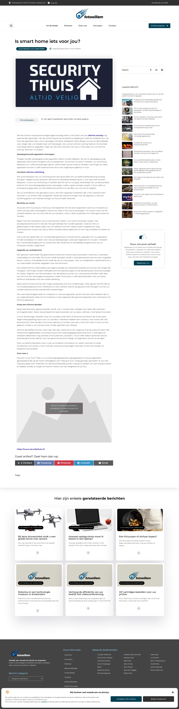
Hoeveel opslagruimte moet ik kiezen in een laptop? (86, 537)
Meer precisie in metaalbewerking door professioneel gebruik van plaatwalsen (148, 188)
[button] (173, 692)
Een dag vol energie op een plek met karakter (149, 178)
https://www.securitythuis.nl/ (31, 449)
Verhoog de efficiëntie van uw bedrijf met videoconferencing (86, 593)
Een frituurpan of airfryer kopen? (138, 536)
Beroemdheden (71, 668)
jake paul (154, 655)
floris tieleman (157, 670)
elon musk (128, 667)
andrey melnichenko (132, 655)
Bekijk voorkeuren (158, 699)
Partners (68, 25)
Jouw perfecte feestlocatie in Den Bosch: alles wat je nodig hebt (147, 161)
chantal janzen (103, 661)
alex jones (128, 664)
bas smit (127, 661)
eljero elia (128, 673)
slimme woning (95, 135)
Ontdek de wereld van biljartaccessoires (143, 144)
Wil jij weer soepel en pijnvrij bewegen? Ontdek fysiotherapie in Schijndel (148, 110)
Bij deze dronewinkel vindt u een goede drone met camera (37, 537)
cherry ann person (104, 658)
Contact (112, 25)
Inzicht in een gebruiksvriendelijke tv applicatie (149, 195)
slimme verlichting (35, 172)
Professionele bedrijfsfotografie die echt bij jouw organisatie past (148, 101)
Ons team (97, 25)
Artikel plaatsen (71, 682)
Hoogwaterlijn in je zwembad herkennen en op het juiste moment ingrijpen (143, 95)
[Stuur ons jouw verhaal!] (143, 236)
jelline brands (156, 667)
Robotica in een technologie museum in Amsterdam (34, 593)
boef (99, 667)
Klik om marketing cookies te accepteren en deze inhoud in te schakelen (64, 408)
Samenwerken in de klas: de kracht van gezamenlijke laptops (148, 118)
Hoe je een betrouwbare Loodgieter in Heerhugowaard (148, 212)
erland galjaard (103, 673)
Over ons (82, 25)
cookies (44, 702)
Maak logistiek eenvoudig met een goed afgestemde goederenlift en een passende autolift (148, 170)
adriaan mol (129, 658)
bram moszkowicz (158, 661)
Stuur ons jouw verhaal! (143, 244)
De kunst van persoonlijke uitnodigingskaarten (144, 135)
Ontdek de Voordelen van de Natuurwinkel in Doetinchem (146, 204)
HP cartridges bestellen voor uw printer (137, 593)
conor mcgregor (104, 664)
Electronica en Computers (32, 49)
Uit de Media (52, 25)
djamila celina (103, 670)
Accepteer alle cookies (126, 699)
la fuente (155, 658)
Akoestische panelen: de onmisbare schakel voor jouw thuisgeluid (148, 152)
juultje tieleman (104, 655)
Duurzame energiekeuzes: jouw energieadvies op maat (147, 126)
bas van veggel (130, 670)
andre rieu (155, 664)
